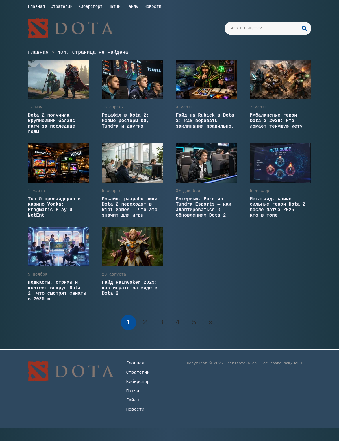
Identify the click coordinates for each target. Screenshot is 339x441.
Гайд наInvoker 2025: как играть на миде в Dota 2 (130, 288)
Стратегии (62, 6)
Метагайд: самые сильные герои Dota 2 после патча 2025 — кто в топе (277, 207)
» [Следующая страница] (210, 322)
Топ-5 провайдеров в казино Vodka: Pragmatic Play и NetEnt (54, 207)
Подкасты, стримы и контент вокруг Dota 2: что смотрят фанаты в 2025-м (57, 291)
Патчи (114, 6)
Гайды (132, 6)
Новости (152, 6)
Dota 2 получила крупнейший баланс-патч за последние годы (53, 123)
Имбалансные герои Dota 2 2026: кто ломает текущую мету (276, 121)
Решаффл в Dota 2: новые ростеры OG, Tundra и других (125, 121)
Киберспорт (90, 6)
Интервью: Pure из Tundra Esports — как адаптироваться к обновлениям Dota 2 (203, 207)
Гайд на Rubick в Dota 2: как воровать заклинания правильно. (205, 121)
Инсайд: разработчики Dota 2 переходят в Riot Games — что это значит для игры (130, 207)
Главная (36, 6)
